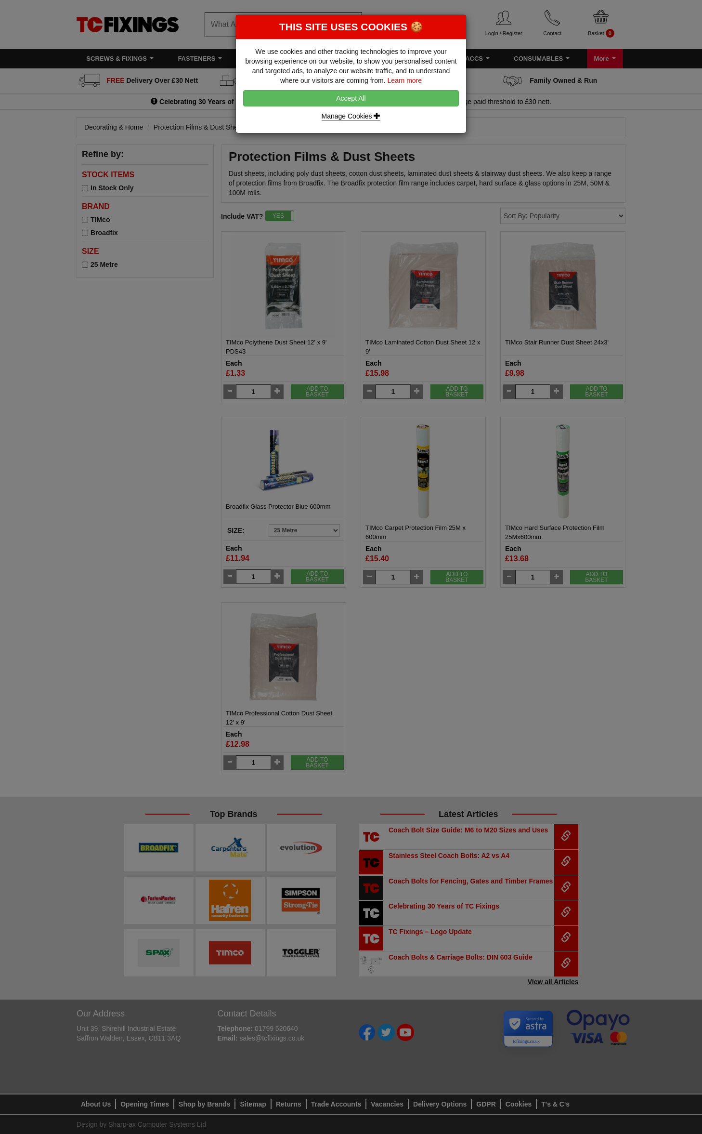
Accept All (350, 98)
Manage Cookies (351, 116)
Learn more (404, 80)
